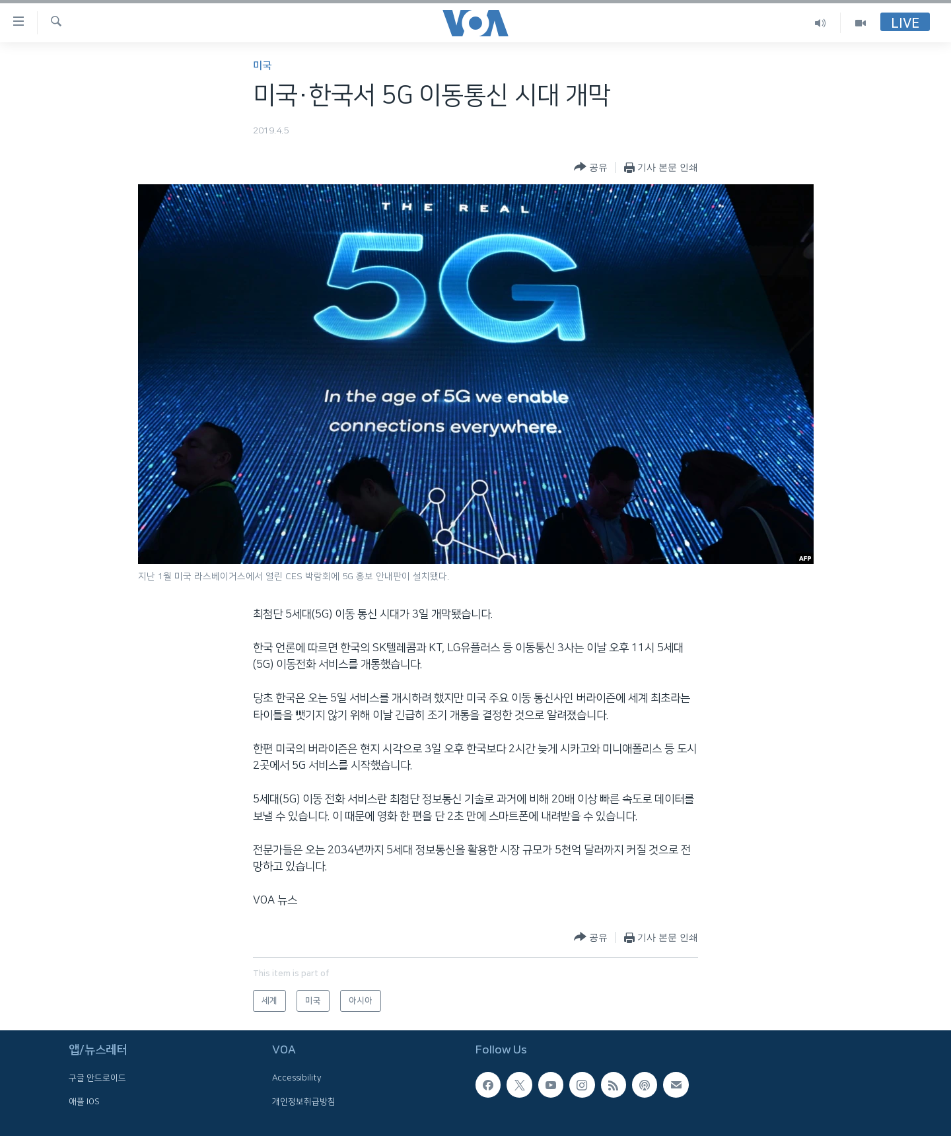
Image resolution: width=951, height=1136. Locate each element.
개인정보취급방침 (303, 1101)
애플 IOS (84, 1101)
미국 (262, 65)
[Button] (591, 167)
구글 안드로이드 (97, 1078)
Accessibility (297, 1078)
